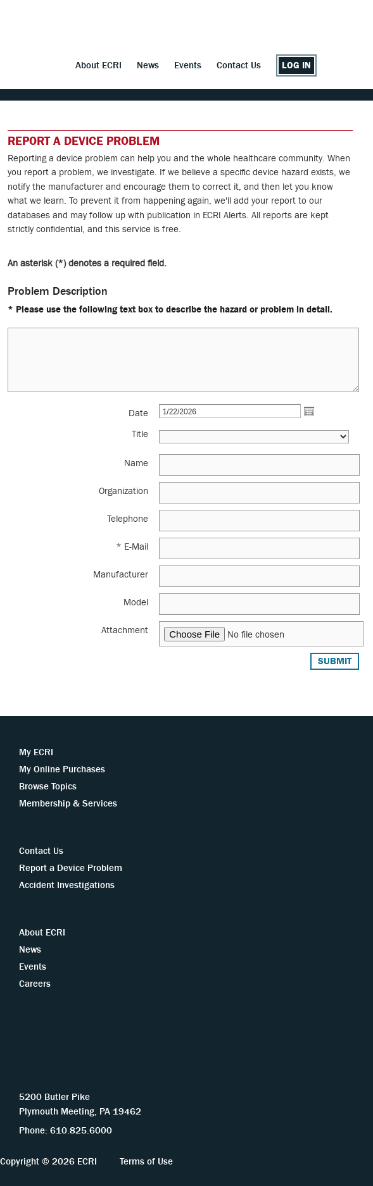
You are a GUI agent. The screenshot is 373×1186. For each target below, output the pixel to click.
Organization (123, 491)
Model (135, 602)
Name (136, 463)
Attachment (124, 630)
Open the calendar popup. (309, 411)
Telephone (127, 519)
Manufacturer (120, 574)
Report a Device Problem (70, 868)
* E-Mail (132, 546)
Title (140, 434)
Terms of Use (146, 1161)
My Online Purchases (62, 769)
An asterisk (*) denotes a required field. (87, 263)
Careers (35, 984)
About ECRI (98, 65)
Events (187, 65)
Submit (334, 661)
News (148, 65)
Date (138, 413)
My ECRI (36, 752)
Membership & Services (68, 803)
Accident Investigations (67, 885)
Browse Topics (48, 786)
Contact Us (239, 65)
